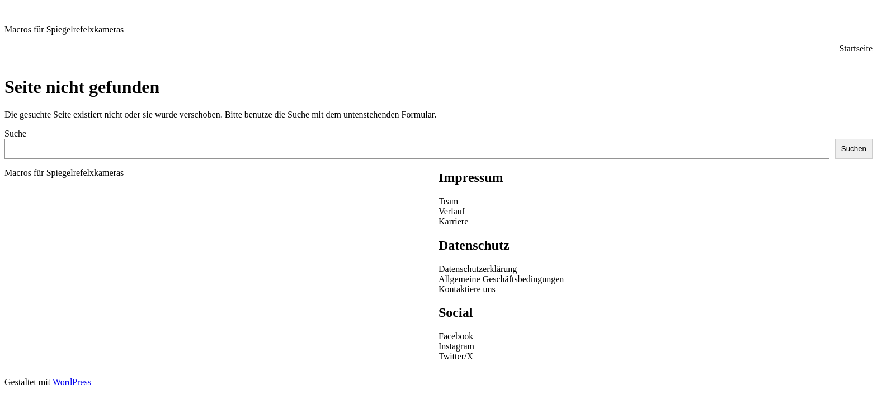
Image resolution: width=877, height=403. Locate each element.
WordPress (72, 382)
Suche (15, 133)
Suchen (853, 148)
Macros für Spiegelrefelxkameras (64, 29)
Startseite (856, 48)
